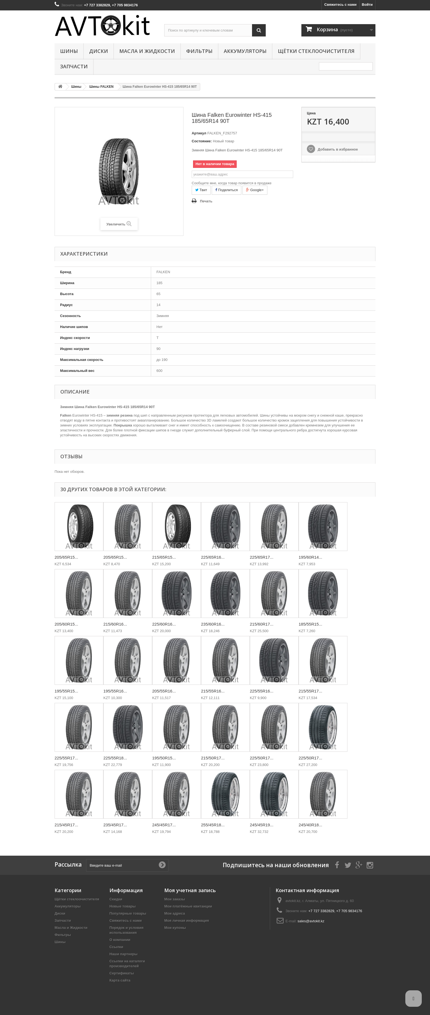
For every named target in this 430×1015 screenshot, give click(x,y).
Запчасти (74, 66)
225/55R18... (115, 758)
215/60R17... (261, 624)
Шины (69, 51)
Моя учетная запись (190, 890)
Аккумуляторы (245, 51)
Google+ (255, 190)
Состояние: (202, 141)
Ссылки (116, 947)
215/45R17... (66, 824)
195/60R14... (310, 557)
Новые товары (122, 906)
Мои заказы (174, 899)
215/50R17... (213, 758)
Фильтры (199, 51)
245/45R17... (164, 824)
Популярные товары (127, 913)
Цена (311, 113)
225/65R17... (261, 557)
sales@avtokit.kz (311, 921)
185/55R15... (310, 624)
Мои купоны (175, 928)
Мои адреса (174, 913)
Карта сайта (120, 980)
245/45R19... (261, 824)
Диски (98, 51)
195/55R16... (115, 691)
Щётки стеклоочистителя (316, 51)
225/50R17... (261, 758)
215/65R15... (164, 557)
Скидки (115, 899)
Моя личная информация (186, 920)
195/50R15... (164, 758)
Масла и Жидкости (147, 51)
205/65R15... (66, 557)
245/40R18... (310, 824)
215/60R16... (115, 624)
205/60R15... (66, 624)
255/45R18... (213, 824)
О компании (119, 940)
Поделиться (226, 190)
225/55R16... (261, 691)
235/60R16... (213, 624)
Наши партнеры (123, 954)
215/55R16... (213, 691)
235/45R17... (115, 824)
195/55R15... (66, 691)
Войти (367, 4)
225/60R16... (164, 624)
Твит (201, 190)
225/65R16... (213, 557)
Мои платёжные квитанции (188, 906)
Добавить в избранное (337, 149)
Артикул (199, 133)
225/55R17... (66, 758)
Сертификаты (121, 973)
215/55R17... (310, 691)
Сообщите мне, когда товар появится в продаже (231, 183)
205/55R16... (164, 691)
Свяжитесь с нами (340, 4)
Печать (206, 201)
